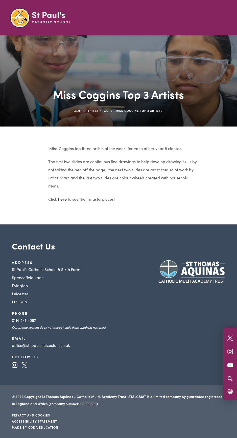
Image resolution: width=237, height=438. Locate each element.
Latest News (98, 111)
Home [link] (76, 111)
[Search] (230, 378)
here (62, 199)
